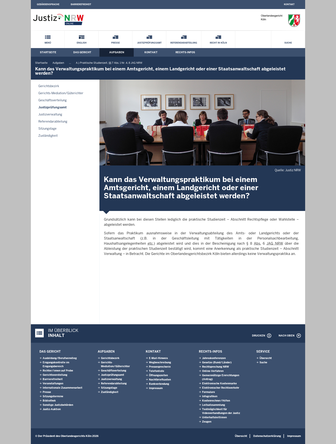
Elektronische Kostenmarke (219, 383)
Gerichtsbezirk (48, 86)
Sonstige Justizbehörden (58, 405)
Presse (115, 42)
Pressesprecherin (160, 366)
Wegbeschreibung (160, 362)
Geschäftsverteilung (52, 100)
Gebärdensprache (48, 4)
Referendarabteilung (183, 42)
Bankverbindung (159, 384)
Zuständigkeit (48, 136)
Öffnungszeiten (158, 375)
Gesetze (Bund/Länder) (217, 362)
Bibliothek (49, 400)
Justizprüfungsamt (149, 42)
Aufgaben (116, 52)
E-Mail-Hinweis (158, 358)
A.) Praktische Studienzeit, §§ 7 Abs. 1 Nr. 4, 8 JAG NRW (109, 63)
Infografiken (209, 396)
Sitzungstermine (53, 396)
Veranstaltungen (53, 383)
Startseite (48, 52)
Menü (48, 42)
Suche (288, 42)
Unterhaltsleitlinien (214, 417)
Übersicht (266, 358)
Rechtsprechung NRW (215, 366)
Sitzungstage (47, 128)
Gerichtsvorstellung (55, 375)
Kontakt (289, 4)
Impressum (156, 388)
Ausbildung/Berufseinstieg (60, 358)
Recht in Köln (218, 42)
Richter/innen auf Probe (58, 370)
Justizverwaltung (50, 114)
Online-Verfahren (213, 371)
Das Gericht (82, 52)
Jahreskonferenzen (214, 358)
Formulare (208, 392)
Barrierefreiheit (81, 4)
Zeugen (206, 421)
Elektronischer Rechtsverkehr (220, 387)
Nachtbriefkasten (160, 379)
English (82, 42)
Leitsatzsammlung (213, 405)
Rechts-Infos (185, 52)
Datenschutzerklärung (267, 436)
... (70, 63)
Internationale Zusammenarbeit (62, 387)
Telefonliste (156, 371)
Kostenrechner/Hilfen (216, 400)
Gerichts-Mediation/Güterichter (60, 93)
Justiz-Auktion (52, 409)
